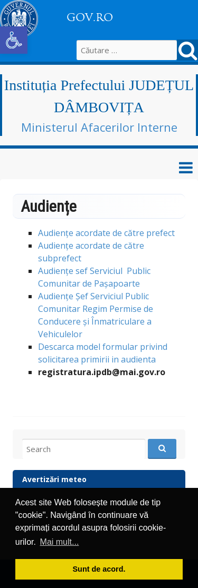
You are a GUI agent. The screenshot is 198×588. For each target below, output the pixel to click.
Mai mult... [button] (59, 541)
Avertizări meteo (54, 479)
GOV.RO (90, 17)
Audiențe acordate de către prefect (106, 233)
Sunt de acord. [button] (99, 569)
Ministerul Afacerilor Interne (99, 127)
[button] (13, 40)
